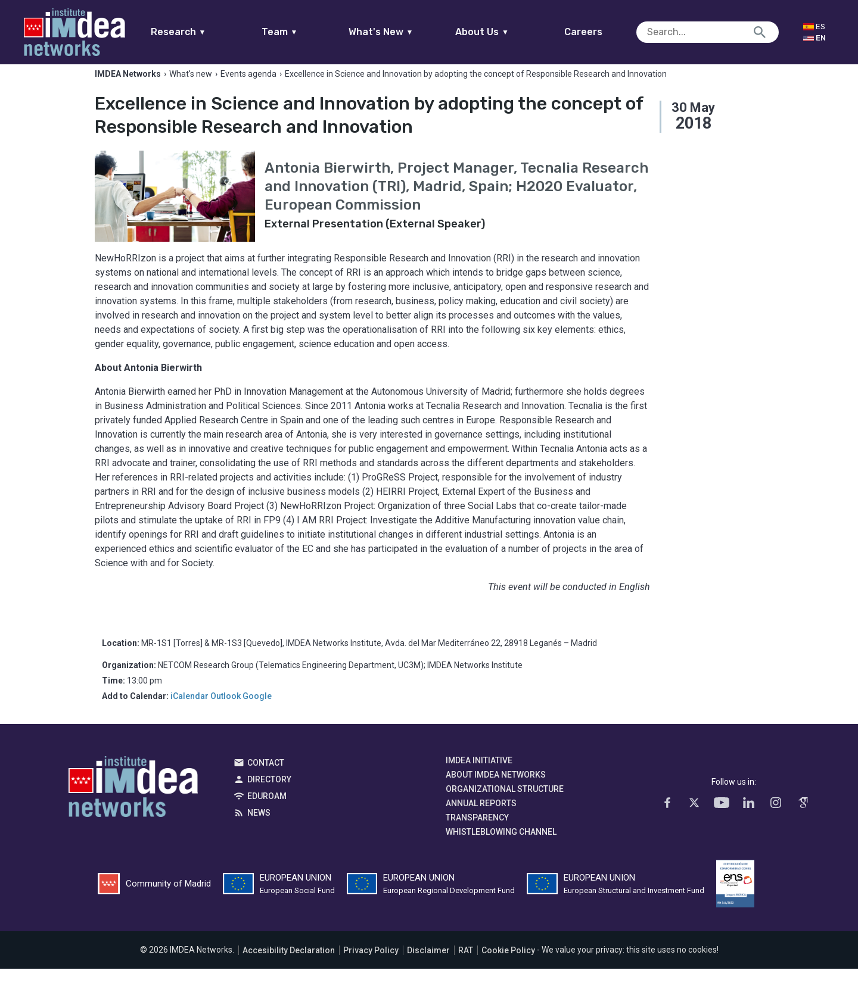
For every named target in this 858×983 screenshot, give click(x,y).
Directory (269, 793)
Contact (265, 777)
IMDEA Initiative (479, 774)
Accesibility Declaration (289, 964)
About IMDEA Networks (496, 789)
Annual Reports (481, 817)
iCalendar (189, 710)
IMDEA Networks (133, 803)
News (259, 827)
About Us (505, 32)
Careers (606, 32)
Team (302, 32)
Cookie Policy (508, 964)
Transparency (477, 832)
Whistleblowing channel (501, 846)
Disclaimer (428, 964)
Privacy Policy (371, 964)
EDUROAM (267, 810)
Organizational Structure (505, 803)
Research (201, 32)
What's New (403, 32)
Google (257, 710)
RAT (465, 964)
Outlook (225, 710)
